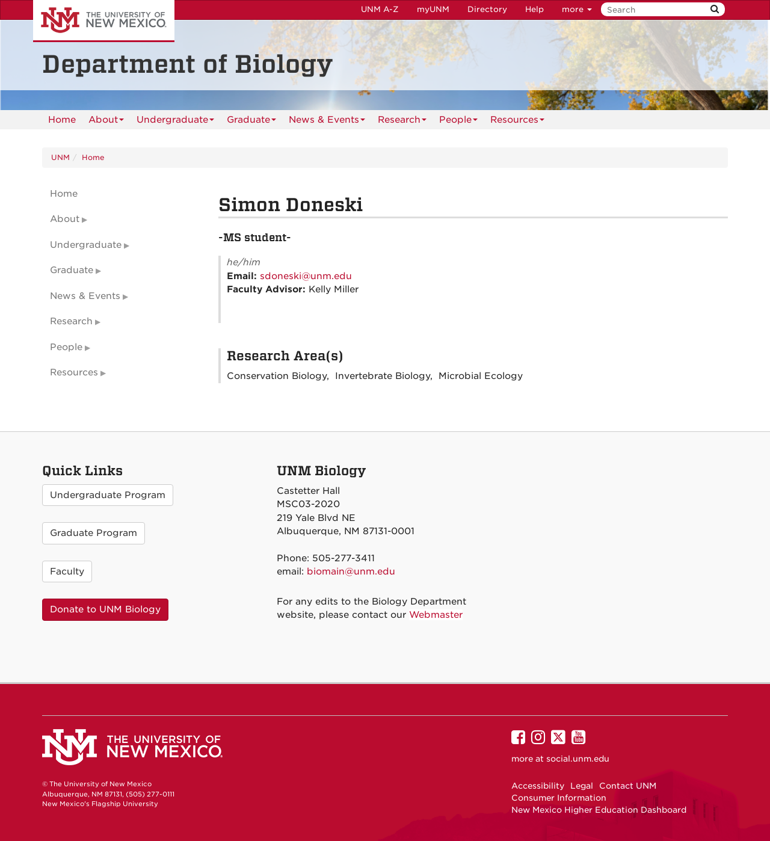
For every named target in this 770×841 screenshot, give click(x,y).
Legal (581, 785)
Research (402, 121)
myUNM (433, 9)
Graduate (251, 121)
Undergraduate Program (107, 495)
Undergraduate (175, 121)
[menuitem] (62, 119)
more (577, 9)
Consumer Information (558, 797)
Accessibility (537, 785)
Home (62, 119)
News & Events (327, 121)
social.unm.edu (577, 758)
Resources (517, 121)
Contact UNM (627, 785)
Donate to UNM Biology (105, 609)
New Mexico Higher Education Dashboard (598, 810)
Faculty (67, 571)
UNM (60, 157)
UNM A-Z (380, 9)
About (106, 121)
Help (534, 9)
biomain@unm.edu (351, 571)
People (458, 121)
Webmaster (436, 614)
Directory (487, 9)
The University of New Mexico (103, 21)
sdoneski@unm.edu (306, 276)
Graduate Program (93, 533)
